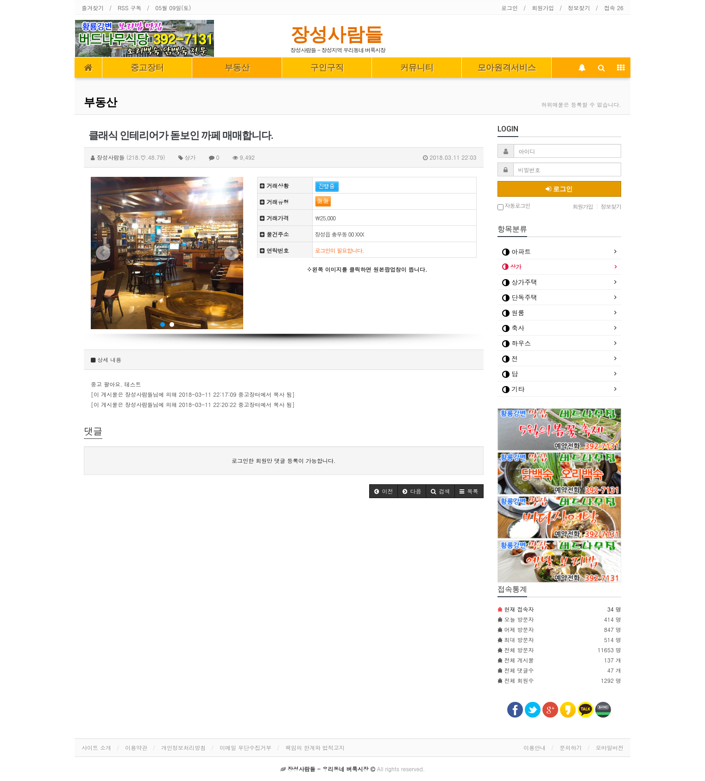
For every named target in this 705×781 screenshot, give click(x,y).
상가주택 (520, 282)
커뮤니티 (417, 67)
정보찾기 (579, 8)
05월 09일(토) (173, 8)
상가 (512, 266)
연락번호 (274, 250)
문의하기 (571, 747)
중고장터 (147, 67)
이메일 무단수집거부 (245, 747)
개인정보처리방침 (183, 747)
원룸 (513, 312)
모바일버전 (609, 747)
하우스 (516, 343)
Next (231, 253)
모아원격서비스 (507, 67)
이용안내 (534, 747)
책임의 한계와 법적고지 (315, 747)
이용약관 (136, 747)
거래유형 (274, 202)
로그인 (509, 8)
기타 (513, 389)
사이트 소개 (96, 747)
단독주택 (520, 297)
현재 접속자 (519, 609)
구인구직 (327, 67)
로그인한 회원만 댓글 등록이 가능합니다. (284, 460)
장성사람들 (336, 34)
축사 (513, 327)
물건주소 (274, 234)
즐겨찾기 (93, 8)
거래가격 (274, 218)
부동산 (237, 67)
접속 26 (613, 8)
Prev (102, 253)
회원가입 (543, 8)
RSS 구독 (129, 8)
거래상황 (274, 185)
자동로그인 (513, 206)
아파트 (516, 251)
